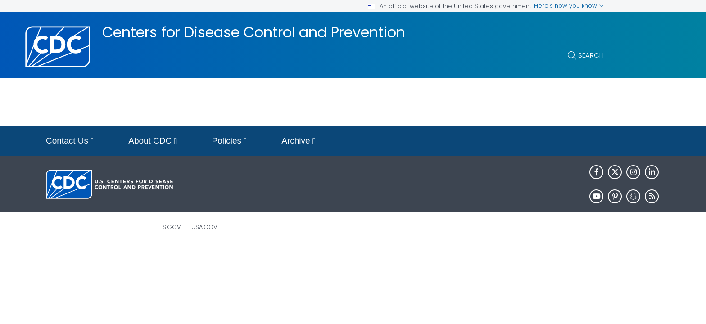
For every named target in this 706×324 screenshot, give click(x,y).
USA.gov (204, 227)
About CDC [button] (152, 141)
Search (591, 55)
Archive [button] (298, 141)
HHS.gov (167, 227)
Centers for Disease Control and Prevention (253, 32)
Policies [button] (229, 141)
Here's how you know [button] (569, 5)
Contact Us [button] (70, 141)
